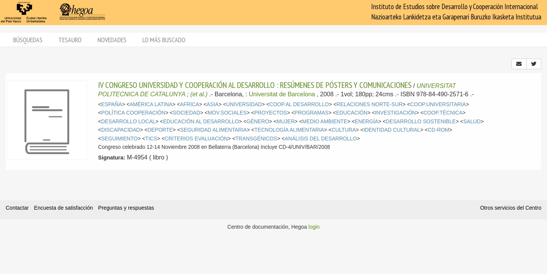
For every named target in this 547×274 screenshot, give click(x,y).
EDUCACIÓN (352, 113)
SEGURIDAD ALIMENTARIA (213, 130)
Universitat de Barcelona (282, 94)
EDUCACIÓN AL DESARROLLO (201, 121)
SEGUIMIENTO (119, 139)
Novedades (112, 39)
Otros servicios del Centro (510, 208)
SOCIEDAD (186, 113)
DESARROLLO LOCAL (128, 121)
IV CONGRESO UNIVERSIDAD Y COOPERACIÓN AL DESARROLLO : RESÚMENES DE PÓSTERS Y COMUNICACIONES (254, 85)
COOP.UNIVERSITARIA (438, 104)
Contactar (17, 208)
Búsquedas (28, 39)
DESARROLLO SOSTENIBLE (421, 121)
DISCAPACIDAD (120, 130)
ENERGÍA (366, 121)
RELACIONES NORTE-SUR (370, 104)
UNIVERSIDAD (244, 104)
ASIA (212, 104)
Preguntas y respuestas (126, 208)
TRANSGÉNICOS (256, 139)
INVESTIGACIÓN (395, 113)
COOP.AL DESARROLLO (299, 104)
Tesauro (70, 39)
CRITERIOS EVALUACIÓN (196, 139)
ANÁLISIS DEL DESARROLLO (321, 139)
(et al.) (198, 94)
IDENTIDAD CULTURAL (392, 130)
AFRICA (189, 104)
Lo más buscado (163, 39)
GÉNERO (258, 121)
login (314, 227)
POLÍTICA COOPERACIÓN (133, 113)
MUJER (285, 121)
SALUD (472, 121)
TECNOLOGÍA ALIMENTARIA (289, 130)
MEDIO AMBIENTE (324, 121)
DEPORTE (159, 130)
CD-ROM (438, 130)
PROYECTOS (270, 113)
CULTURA (344, 130)
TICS (151, 139)
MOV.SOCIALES (227, 113)
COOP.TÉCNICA (443, 113)
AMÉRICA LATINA (151, 104)
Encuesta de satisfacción (63, 208)
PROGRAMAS (311, 113)
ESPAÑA (111, 104)
